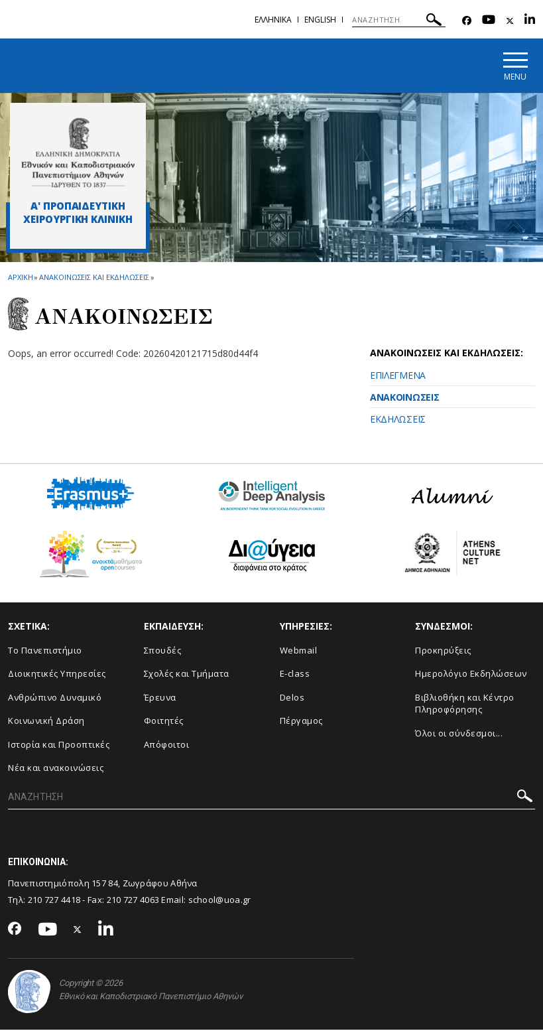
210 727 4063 (133, 900)
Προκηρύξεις (443, 651)
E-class (295, 674)
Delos (292, 698)
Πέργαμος (301, 722)
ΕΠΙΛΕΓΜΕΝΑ (398, 376)
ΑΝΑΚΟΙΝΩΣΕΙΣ (404, 398)
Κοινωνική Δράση (46, 722)
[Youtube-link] (488, 21)
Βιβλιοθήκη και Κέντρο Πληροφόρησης (464, 704)
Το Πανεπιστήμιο (45, 651)
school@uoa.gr (219, 900)
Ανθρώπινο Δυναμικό (54, 698)
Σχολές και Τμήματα (186, 674)
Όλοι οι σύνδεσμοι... (459, 734)
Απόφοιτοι (167, 745)
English (320, 19)
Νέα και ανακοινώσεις (55, 769)
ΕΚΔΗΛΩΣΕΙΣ (398, 420)
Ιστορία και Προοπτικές (58, 745)
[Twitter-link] (510, 21)
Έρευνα (160, 698)
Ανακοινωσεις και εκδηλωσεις (94, 278)
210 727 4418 (54, 900)
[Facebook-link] (466, 21)
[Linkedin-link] (529, 21)
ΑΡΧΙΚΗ (20, 278)
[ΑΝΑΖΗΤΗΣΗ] (399, 20)
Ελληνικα (273, 19)
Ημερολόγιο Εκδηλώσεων (471, 674)
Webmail (299, 651)
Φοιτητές (164, 722)
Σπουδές (163, 651)
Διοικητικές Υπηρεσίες (57, 674)
